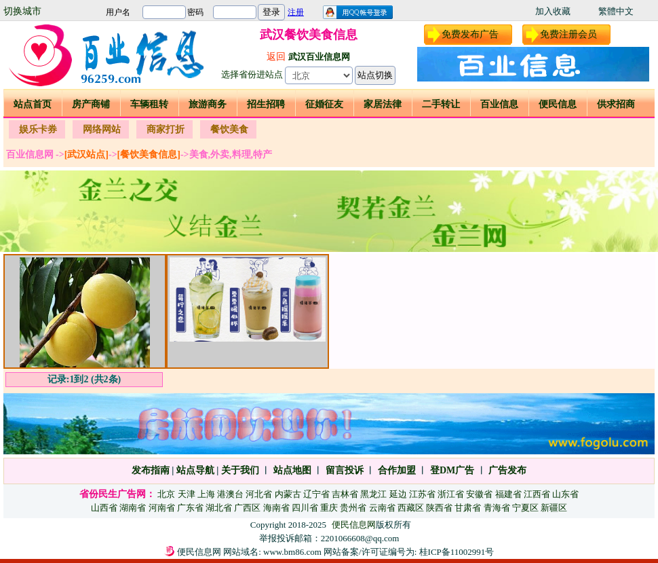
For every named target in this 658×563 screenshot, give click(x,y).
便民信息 (558, 104)
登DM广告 (452, 470)
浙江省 (451, 494)
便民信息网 (354, 525)
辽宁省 (316, 494)
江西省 (537, 494)
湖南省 (132, 508)
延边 (398, 494)
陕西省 (439, 508)
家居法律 (383, 104)
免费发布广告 (470, 34)
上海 (206, 494)
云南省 (382, 508)
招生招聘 (266, 104)
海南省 (276, 508)
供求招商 (616, 104)
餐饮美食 (229, 129)
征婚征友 (324, 104)
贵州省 (353, 508)
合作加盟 (397, 470)
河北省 (259, 494)
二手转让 (441, 104)
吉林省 (345, 494)
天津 (186, 494)
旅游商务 (208, 104)
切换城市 (22, 11)
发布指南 (151, 470)
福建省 (508, 494)
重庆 (329, 508)
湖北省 (219, 508)
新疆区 (554, 508)
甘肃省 (467, 508)
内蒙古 (288, 494)
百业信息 (499, 104)
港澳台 (230, 494)
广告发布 (507, 470)
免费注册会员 (568, 34)
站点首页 (33, 104)
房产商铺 (91, 104)
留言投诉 (345, 470)
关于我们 (240, 470)
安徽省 (479, 494)
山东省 (565, 494)
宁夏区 (525, 508)
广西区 (247, 508)
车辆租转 (149, 104)
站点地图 (291, 470)
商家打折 (166, 129)
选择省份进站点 (252, 74)
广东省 (190, 508)
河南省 (162, 508)
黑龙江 (373, 494)
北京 (166, 494)
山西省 (104, 508)
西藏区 (411, 508)
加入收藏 (552, 11)
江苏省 (422, 494)
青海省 (497, 508)
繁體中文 (616, 11)
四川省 (305, 508)
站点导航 (195, 470)
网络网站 (102, 129)
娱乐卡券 (38, 129)
